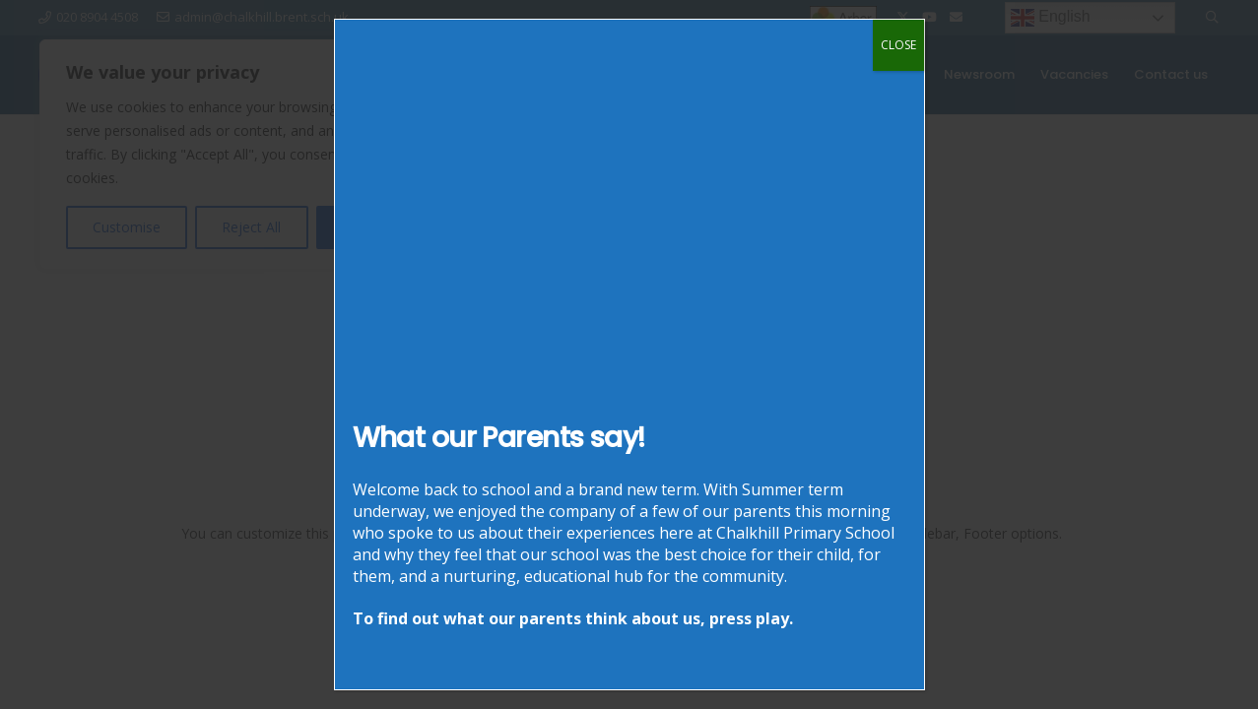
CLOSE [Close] (898, 44)
